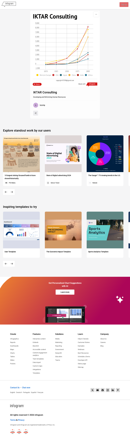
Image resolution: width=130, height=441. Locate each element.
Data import (37, 362)
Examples (81, 346)
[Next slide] (11, 192)
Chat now (26, 387)
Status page (82, 364)
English (12, 392)
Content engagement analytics (40, 354)
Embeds (35, 342)
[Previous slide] (6, 192)
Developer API (82, 360)
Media (57, 339)
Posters (12, 364)
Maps (12, 349)
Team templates (38, 359)
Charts (12, 353)
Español (33, 392)
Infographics (14, 339)
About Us (103, 339)
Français (40, 392)
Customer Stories (84, 342)
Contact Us (15, 387)
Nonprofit (58, 353)
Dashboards (14, 346)
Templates (36, 373)
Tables (12, 356)
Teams (57, 360)
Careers (103, 342)
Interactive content (39, 339)
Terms (13, 420)
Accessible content (39, 349)
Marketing (58, 342)
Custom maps (37, 366)
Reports (12, 342)
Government (59, 349)
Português (26, 392)
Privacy (21, 420)
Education (58, 356)
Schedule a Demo (84, 356)
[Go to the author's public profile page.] (39, 105)
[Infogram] (9, 4)
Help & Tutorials (83, 339)
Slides (12, 360)
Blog (101, 346)
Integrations (37, 369)
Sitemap (80, 367)
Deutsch (19, 392)
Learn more (65, 292)
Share (38, 84)
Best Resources (83, 353)
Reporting (58, 346)
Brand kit (36, 346)
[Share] (35, 113)
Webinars (81, 349)
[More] (96, 14)
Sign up (124, 5)
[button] (44, 75)
